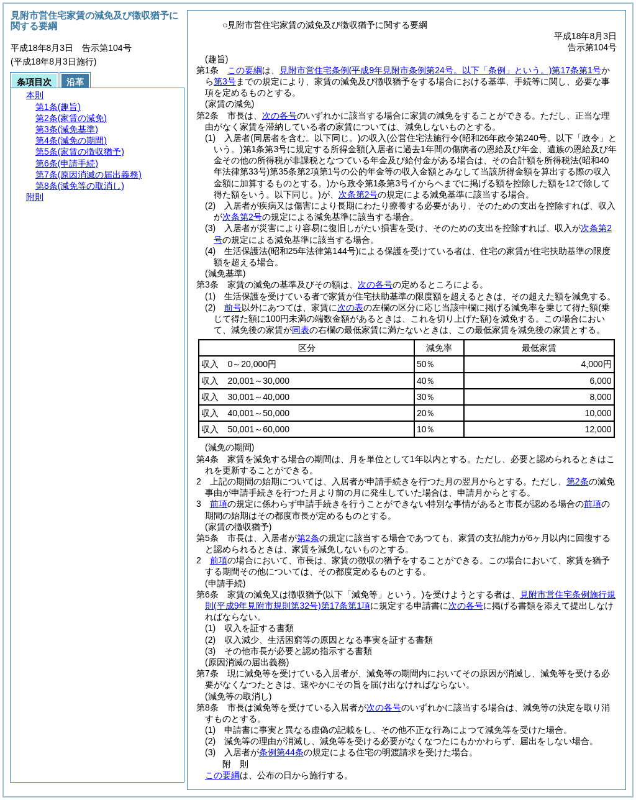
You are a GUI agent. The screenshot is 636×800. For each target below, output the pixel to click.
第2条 (577, 481)
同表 (300, 330)
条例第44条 (281, 752)
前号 (233, 307)
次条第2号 (358, 194)
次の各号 (279, 115)
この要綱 (244, 70)
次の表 (350, 307)
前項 (218, 504)
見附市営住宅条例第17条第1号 (440, 70)
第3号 (225, 81)
